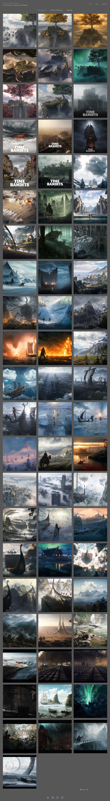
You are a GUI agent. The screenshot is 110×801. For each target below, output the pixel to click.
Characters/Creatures (56, 10)
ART (90, 4)
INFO (97, 4)
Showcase (69, 10)
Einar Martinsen (11, 3)
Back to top (102, 797)
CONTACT (104, 4)
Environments (41, 10)
